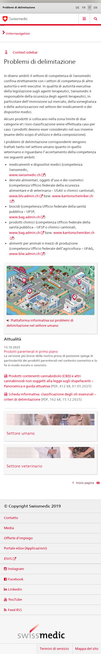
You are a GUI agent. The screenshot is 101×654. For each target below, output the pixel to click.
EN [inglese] (95, 7)
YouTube (15, 599)
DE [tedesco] (77, 7)
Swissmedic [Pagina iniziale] (18, 19)
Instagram (16, 569)
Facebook (15, 579)
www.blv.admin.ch (24, 196)
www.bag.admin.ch (24, 217)
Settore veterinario (24, 466)
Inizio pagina (84, 483)
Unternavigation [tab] (18, 33)
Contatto (11, 518)
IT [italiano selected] (89, 7)
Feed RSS (15, 610)
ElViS (8, 558)
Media (9, 528)
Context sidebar (25, 52)
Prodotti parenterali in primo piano (31, 352)
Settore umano (21, 433)
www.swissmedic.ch (25, 175)
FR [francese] (84, 7)
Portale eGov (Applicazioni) (25, 548)
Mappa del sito (86, 648)
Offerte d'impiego (18, 538)
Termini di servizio (54, 648)
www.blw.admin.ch (24, 254)
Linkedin (15, 589)
